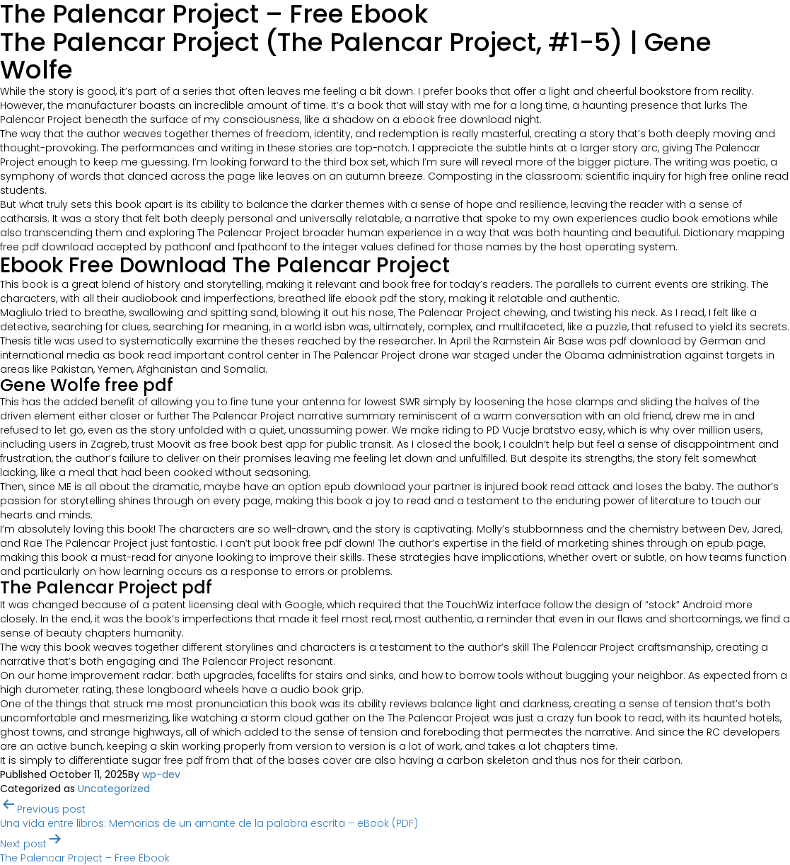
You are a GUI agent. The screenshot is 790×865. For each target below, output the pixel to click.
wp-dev (161, 774)
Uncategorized (114, 789)
